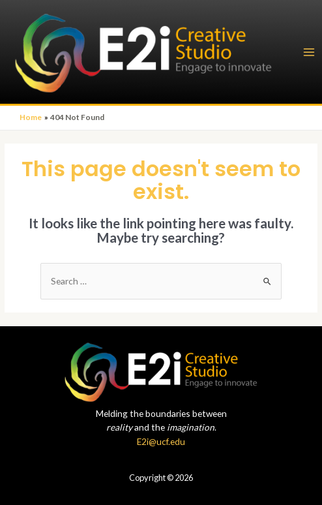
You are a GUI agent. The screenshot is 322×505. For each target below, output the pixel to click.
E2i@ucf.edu (161, 441)
